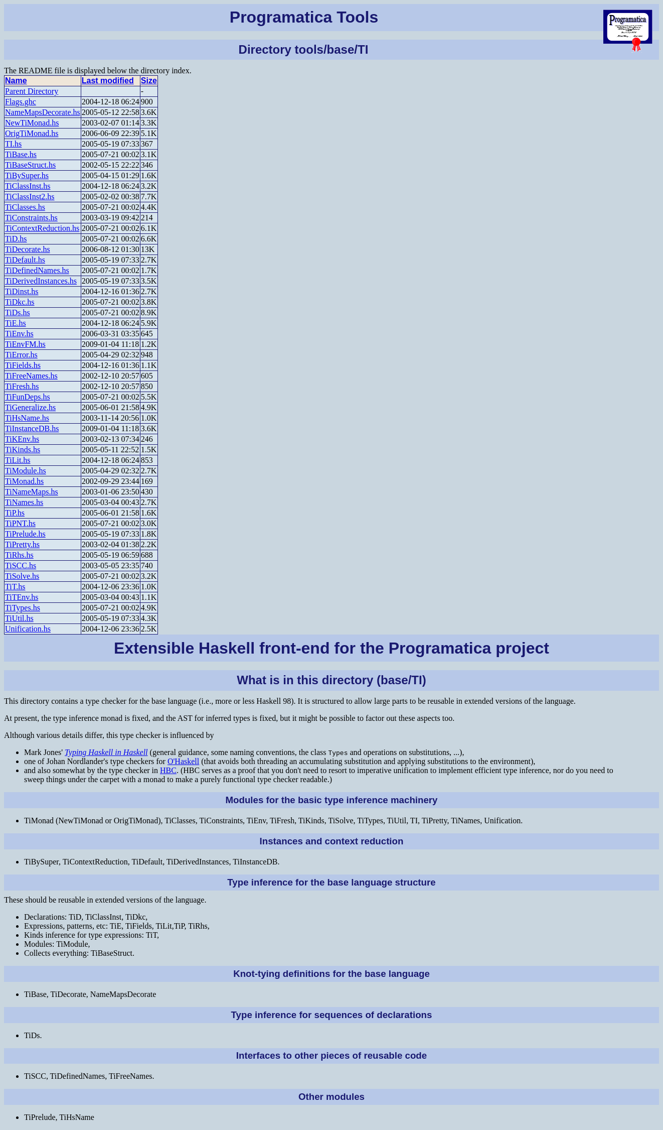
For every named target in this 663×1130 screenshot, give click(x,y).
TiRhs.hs (19, 555)
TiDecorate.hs (27, 249)
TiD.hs (16, 238)
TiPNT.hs (20, 523)
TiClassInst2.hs (30, 196)
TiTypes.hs (22, 607)
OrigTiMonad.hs (32, 133)
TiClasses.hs (25, 207)
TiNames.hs (24, 502)
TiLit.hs (18, 460)
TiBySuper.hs (27, 175)
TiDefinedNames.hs (37, 270)
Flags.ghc (20, 101)
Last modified (108, 80)
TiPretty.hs (22, 544)
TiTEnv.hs (21, 597)
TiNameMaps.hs (31, 491)
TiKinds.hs (22, 449)
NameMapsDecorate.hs (42, 112)
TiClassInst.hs (28, 186)
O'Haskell (183, 761)
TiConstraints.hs (31, 217)
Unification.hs (28, 628)
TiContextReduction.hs (42, 228)
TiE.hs (15, 323)
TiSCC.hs (20, 565)
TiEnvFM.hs (25, 344)
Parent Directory (31, 91)
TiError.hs (21, 354)
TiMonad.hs (24, 481)
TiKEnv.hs (22, 439)
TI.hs (13, 144)
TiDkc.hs (20, 302)
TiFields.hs (23, 365)
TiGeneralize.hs (30, 407)
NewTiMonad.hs (32, 122)
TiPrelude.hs (25, 534)
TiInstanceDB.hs (32, 428)
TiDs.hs (17, 312)
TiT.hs (15, 586)
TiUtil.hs (19, 618)
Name (16, 80)
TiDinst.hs (22, 291)
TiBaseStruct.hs (30, 165)
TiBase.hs (21, 154)
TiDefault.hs (25, 260)
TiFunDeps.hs (27, 397)
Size (149, 80)
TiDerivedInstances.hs (41, 281)
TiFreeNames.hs (31, 375)
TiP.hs (15, 513)
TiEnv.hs (19, 333)
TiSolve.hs (22, 576)
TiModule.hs (25, 470)
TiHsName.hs (27, 418)
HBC (168, 770)
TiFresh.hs (22, 386)
